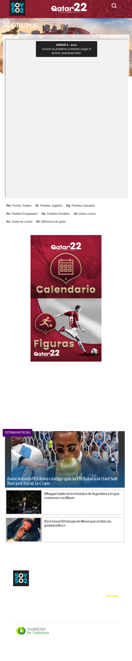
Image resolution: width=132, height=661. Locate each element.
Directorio (113, 619)
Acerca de (113, 601)
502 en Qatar (52, 600)
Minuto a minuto (24, 607)
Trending (33, 600)
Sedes (32, 594)
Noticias (18, 594)
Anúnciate (112, 596)
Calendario (48, 594)
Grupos (65, 594)
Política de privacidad (106, 607)
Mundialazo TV (49, 607)
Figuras (18, 600)
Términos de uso (109, 613)
